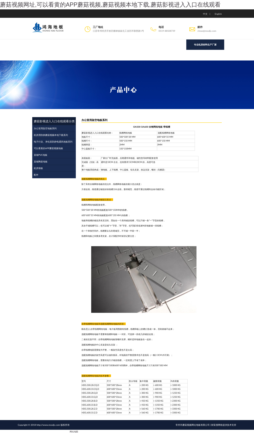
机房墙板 (38, 167)
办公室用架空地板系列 (45, 127)
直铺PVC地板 (40, 154)
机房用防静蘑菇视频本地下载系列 (51, 134)
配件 (36, 174)
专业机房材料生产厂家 (205, 44)
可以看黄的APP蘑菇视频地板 (48, 147)
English (218, 13)
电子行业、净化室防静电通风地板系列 (53, 141)
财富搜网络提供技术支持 (223, 424)
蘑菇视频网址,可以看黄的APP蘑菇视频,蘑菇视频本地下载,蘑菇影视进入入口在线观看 (110, 4)
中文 (205, 13)
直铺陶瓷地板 (40, 161)
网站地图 (74, 431)
